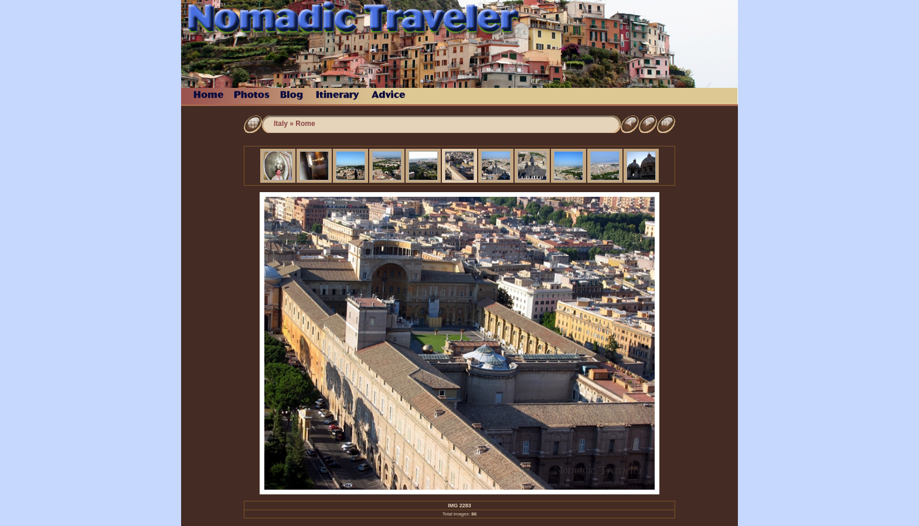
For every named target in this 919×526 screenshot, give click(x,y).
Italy (281, 123)
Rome (305, 123)
